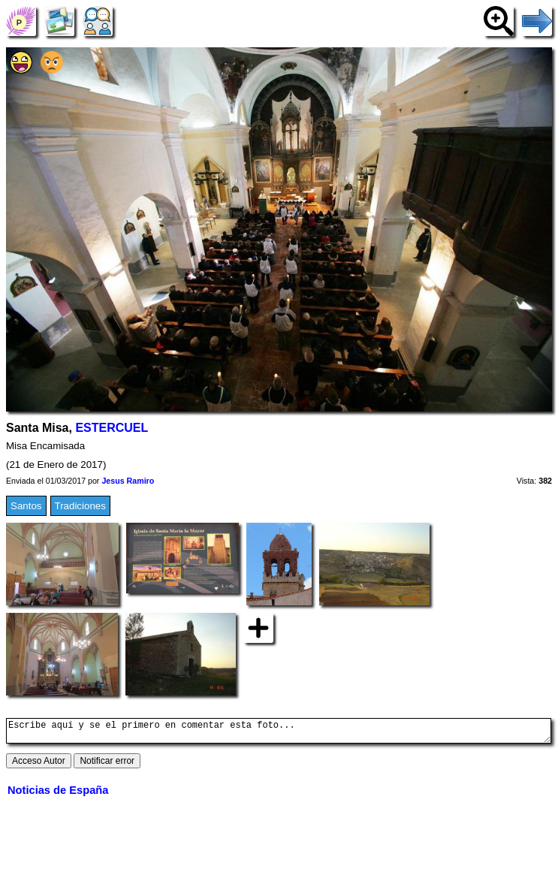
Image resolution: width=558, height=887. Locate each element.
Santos (26, 505)
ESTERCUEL (111, 427)
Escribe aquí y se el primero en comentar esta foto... (278, 733)
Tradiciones (80, 505)
